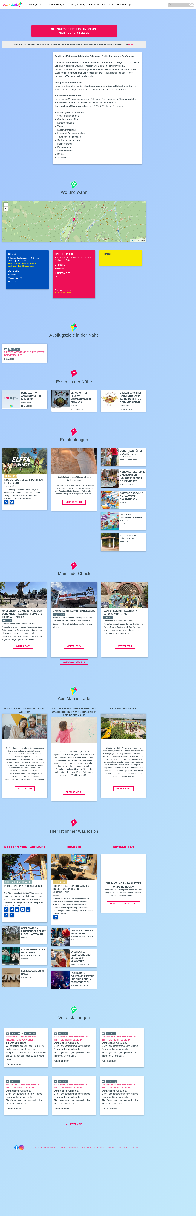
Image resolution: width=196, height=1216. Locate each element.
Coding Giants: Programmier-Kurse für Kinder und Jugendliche (71, 909)
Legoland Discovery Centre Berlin (131, 517)
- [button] (6, 209)
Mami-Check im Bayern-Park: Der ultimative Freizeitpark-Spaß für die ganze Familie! (23, 614)
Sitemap (136, 1168)
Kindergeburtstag (76, 4)
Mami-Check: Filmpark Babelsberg (74, 611)
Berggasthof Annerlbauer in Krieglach (31, 396)
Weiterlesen (23, 666)
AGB (119, 1168)
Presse (62, 1168)
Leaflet (133, 240)
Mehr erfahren (74, 502)
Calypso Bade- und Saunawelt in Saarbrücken (131, 496)
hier (130, 44)
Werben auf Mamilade (45, 1168)
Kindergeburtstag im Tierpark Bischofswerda (33, 973)
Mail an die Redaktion (64, 293)
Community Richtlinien (80, 1168)
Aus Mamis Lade (97, 4)
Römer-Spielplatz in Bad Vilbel (23, 906)
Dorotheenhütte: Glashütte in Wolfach (131, 454)
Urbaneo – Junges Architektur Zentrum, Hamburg (82, 954)
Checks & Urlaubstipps (120, 4)
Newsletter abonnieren (123, 924)
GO (191, 5)
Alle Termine (74, 1145)
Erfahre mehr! (74, 812)
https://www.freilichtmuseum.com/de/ (22, 263)
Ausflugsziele (35, 4)
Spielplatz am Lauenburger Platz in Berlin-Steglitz (33, 951)
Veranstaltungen (56, 4)
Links (126, 1168)
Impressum (99, 1168)
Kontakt (111, 1168)
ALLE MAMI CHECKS (74, 682)
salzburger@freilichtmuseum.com (21, 266)
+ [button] (6, 205)
